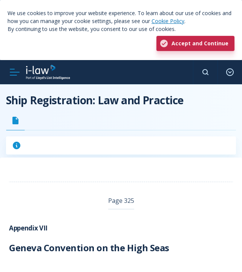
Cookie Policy (168, 21)
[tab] (15, 120)
